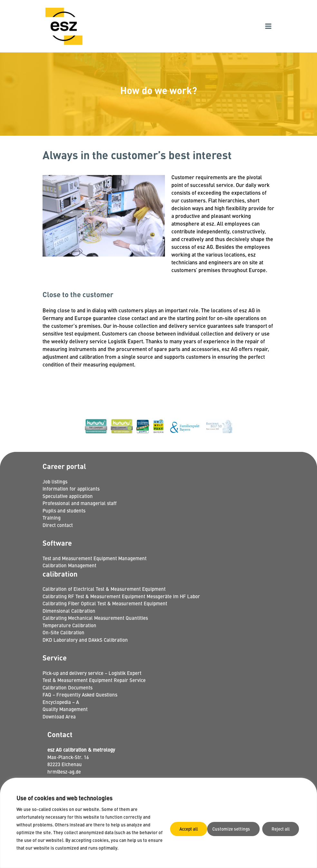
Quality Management (65, 709)
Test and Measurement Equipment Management (95, 558)
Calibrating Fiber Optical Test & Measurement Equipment (105, 603)
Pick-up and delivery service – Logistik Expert (92, 672)
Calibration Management (69, 565)
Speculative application (68, 496)
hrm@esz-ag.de (64, 771)
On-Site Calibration (63, 632)
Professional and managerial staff (80, 503)
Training (52, 517)
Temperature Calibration (69, 625)
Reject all (240, 828)
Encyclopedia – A (61, 701)
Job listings (55, 481)
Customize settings (189, 828)
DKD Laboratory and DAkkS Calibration (85, 639)
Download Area (59, 716)
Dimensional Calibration (69, 610)
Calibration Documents (67, 687)
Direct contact (58, 525)
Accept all (281, 828)
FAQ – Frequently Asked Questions (80, 694)
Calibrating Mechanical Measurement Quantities (95, 617)
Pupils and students (64, 510)
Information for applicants (71, 488)
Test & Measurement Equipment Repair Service (94, 680)
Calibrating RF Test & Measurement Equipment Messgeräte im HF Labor (121, 596)
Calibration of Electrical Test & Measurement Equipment (104, 588)
